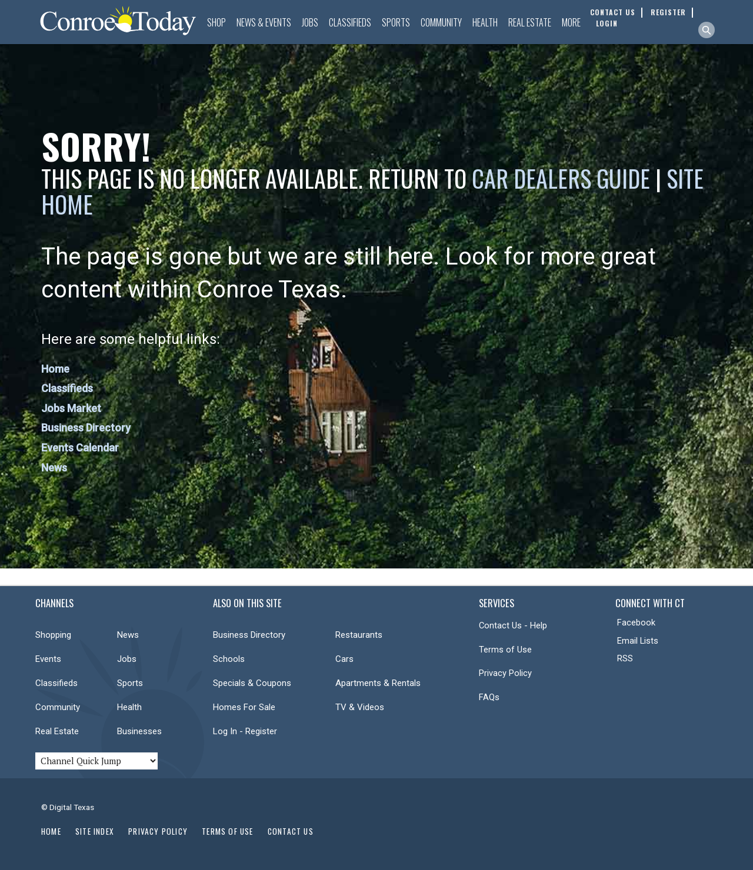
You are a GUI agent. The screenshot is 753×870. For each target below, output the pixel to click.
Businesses (139, 731)
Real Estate (529, 22)
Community (441, 22)
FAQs (489, 697)
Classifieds (350, 22)
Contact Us (291, 831)
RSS (625, 658)
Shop (216, 22)
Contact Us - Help (513, 625)
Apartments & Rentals (378, 683)
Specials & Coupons (252, 683)
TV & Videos (359, 707)
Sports (396, 22)
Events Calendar (80, 447)
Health (485, 22)
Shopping (53, 635)
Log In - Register (245, 731)
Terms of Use (505, 649)
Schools (229, 659)
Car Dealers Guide (561, 178)
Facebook (636, 622)
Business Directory (86, 427)
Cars (344, 659)
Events (48, 659)
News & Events (263, 22)
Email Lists (637, 640)
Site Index (94, 831)
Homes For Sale (244, 707)
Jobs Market (71, 408)
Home (55, 369)
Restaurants (358, 635)
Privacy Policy (505, 673)
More (571, 22)
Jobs (310, 22)
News (54, 467)
